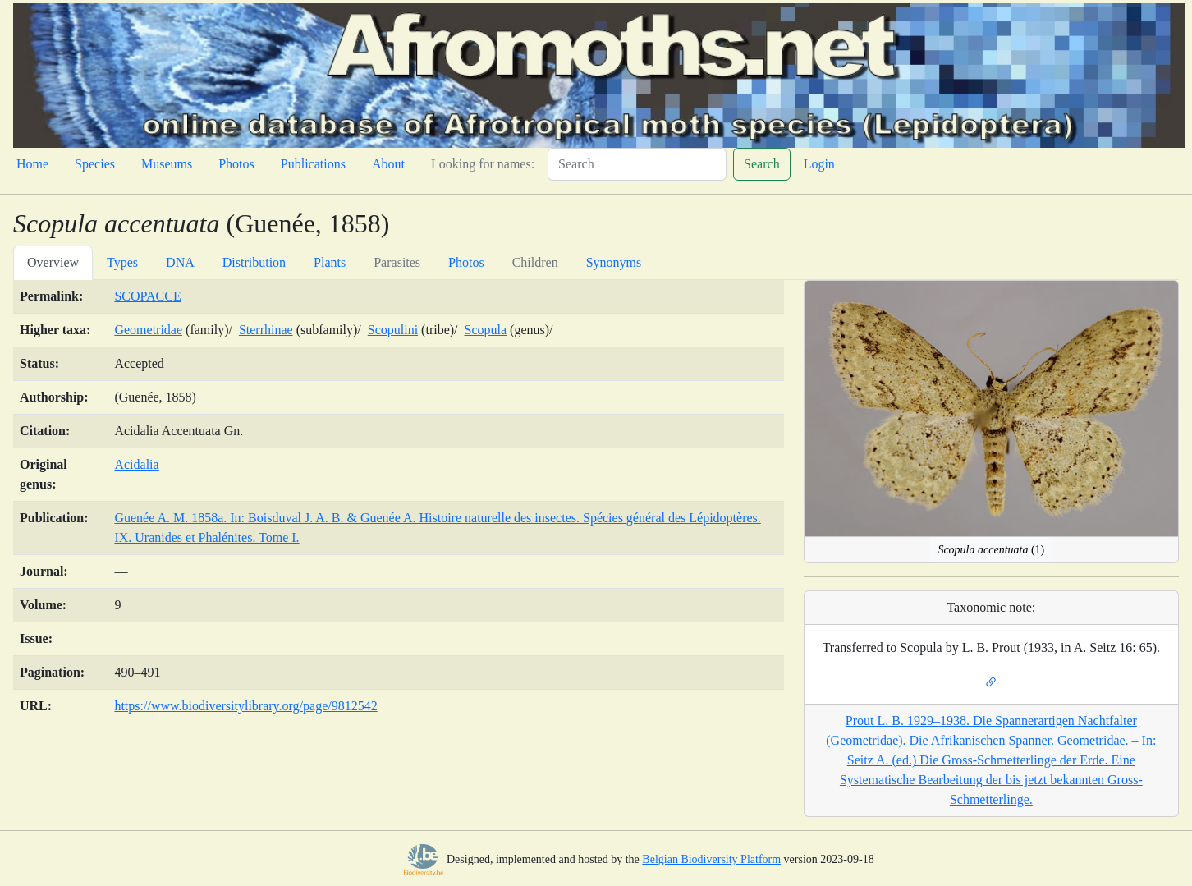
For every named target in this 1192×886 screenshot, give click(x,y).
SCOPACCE (147, 296)
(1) (991, 550)
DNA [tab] (180, 262)
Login (819, 164)
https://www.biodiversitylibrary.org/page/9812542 (245, 706)
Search (762, 164)
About (388, 164)
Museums (166, 164)
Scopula (486, 330)
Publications (313, 164)
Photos (236, 164)
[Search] (637, 164)
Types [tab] (122, 262)
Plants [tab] (330, 262)
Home (32, 164)
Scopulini (393, 330)
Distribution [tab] (254, 262)
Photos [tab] (466, 262)
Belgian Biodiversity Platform (711, 859)
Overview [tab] (53, 262)
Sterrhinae (266, 330)
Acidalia (136, 464)
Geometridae (148, 330)
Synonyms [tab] (614, 262)
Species (95, 164)
